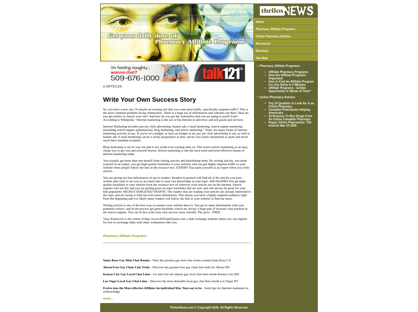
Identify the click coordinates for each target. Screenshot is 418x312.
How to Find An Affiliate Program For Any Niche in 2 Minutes (291, 83)
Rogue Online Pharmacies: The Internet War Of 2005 (290, 124)
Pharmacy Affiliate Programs (275, 29)
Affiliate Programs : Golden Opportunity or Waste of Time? (290, 89)
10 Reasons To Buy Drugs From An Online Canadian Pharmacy (290, 117)
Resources (263, 43)
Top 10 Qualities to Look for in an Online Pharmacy (291, 105)
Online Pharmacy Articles (273, 36)
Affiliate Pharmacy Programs (288, 72)
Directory (262, 50)
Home (260, 21)
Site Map (262, 58)
